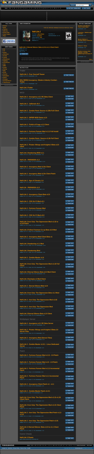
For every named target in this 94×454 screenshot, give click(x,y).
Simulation (6, 75)
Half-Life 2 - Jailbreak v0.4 (30, 104)
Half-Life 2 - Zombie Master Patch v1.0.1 (35, 391)
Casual (5, 57)
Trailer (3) (46, 27)
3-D (4, 50)
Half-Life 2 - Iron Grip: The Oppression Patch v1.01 (39, 421)
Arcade (5, 55)
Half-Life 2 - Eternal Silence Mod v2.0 (34, 286)
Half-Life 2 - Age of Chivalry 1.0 (31, 180)
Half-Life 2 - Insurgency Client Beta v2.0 (35, 194)
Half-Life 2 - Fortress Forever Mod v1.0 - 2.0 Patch (39, 362)
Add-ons (5, 30)
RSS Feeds (89, 445)
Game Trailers (7, 34)
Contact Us (4, 448)
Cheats (71, 27)
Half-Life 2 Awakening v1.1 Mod (32, 244)
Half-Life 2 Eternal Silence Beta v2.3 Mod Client (38, 272)
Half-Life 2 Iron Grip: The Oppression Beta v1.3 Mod (39, 293)
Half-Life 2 (36, 32)
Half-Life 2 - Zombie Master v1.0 (32, 257)
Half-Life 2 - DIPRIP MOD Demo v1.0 (33, 117)
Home (6, 8)
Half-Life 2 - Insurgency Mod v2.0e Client (35, 167)
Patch (22, 351)
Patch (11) (66, 27)
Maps (4, 35)
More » (90, 59)
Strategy (5, 79)
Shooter (5, 74)
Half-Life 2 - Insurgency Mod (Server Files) (36, 338)
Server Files (6, 32)
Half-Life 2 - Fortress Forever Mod (32, 208)
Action (5, 52)
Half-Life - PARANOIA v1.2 (30, 160)
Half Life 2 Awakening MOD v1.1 (32, 153)
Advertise (10, 448)
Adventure (6, 54)
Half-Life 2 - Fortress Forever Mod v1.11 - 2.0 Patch (39, 355)
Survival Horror (7, 80)
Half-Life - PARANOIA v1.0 (30, 187)
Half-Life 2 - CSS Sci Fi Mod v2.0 (32, 215)
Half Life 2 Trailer (26, 88)
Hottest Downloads (81, 445)
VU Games (39, 35)
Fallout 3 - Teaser (82, 45)
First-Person (6, 62)
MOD (22, 93)
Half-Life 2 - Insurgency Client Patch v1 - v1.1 (37, 384)
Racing (5, 69)
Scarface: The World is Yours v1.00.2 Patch (84, 26)
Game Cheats (26, 434)
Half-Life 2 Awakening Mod (30, 250)
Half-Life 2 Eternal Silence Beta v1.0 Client (36, 313)
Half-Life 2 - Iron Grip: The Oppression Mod (36, 307)
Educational (6, 59)
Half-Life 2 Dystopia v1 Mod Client (33, 279)
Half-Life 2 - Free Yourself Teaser (32, 74)
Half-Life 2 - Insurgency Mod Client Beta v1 (36, 237)
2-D (4, 49)
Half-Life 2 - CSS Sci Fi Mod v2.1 (32, 201)
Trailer (22, 71)
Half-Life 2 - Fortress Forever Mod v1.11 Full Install (39, 131)
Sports (5, 77)
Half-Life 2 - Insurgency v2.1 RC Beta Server (36, 323)
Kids (4, 64)
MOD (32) (51, 27)
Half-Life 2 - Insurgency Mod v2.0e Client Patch (38, 174)
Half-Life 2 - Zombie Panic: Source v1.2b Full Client (39, 138)
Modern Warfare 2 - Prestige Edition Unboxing (85, 40)
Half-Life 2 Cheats (26, 437)
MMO (4, 65)
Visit (41, 37)
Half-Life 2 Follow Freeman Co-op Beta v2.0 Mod (38, 230)
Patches (5, 29)
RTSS (4, 72)
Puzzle (5, 67)
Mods (4, 27)
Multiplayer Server (27, 319)
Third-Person (6, 82)
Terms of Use (23, 448)
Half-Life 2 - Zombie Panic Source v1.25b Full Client (39, 111)
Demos (5, 25)
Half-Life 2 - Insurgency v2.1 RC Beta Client (36, 97)
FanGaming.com (78, 448)
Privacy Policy (16, 448)
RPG (4, 70)
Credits (28, 448)
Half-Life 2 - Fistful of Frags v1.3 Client (34, 124)
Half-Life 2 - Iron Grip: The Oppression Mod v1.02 (38, 300)
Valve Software (40, 33)
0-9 (10, 8)
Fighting (5, 60)
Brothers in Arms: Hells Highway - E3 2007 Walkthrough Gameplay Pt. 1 (85, 53)
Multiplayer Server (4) (59, 27)
